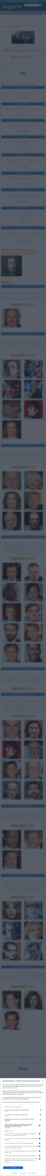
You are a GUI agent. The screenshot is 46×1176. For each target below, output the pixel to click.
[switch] (40, 1110)
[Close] (43, 1081)
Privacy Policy (31, 1173)
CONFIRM (13, 1167)
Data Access (23, 1173)
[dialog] (23, 1127)
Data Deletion (14, 1173)
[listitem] (23, 1107)
